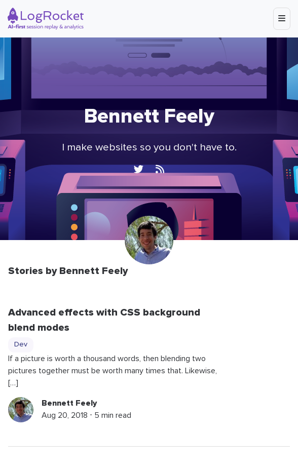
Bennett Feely (69, 403)
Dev (20, 344)
